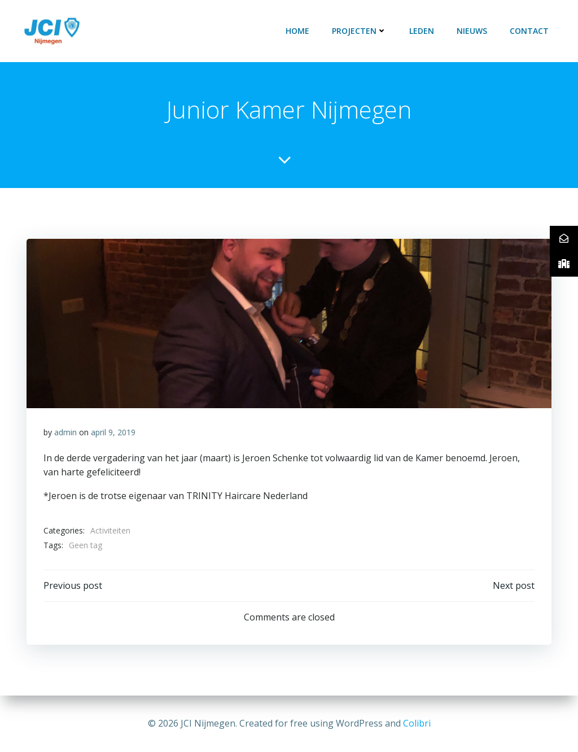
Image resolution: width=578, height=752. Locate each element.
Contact (529, 30)
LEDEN (421, 30)
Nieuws (472, 30)
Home (297, 30)
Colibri (417, 723)
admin (65, 432)
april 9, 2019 (113, 432)
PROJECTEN (359, 30)
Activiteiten (110, 530)
